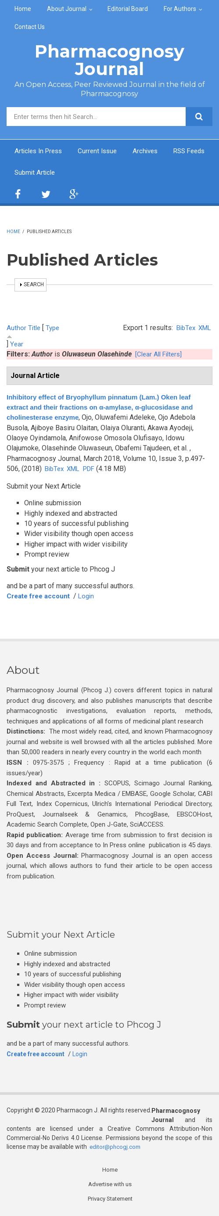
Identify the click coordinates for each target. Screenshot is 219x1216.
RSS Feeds (31, 173)
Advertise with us (110, 1185)
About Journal (66, 8)
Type (54, 329)
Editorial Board (128, 8)
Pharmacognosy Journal (109, 59)
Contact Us (29, 26)
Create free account (41, 596)
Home (22, 8)
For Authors (180, 8)
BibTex (183, 329)
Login (92, 596)
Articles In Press (40, 151)
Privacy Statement (110, 1200)
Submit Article (86, 173)
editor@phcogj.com (117, 1147)
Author (16, 329)
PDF (94, 469)
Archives (152, 151)
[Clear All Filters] (160, 355)
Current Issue (102, 151)
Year (16, 345)
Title (35, 329)
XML (204, 329)
